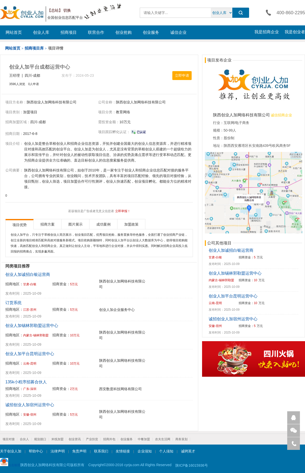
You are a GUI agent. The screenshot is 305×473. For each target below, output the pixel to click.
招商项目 (68, 32)
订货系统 (13, 303)
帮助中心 (36, 451)
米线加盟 (57, 439)
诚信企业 (178, 32)
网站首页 (14, 32)
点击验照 (10, 462)
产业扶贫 (92, 439)
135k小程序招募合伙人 (26, 382)
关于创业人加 (10, 451)
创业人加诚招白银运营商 (27, 274)
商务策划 (181, 439)
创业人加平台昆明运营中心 (29, 354)
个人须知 (166, 451)
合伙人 (24, 439)
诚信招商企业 (281, 115)
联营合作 (96, 32)
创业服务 (151, 32)
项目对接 (9, 439)
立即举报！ (122, 211)
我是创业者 (295, 32)
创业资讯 (75, 439)
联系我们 (101, 451)
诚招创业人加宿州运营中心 (29, 405)
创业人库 (41, 32)
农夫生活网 (162, 439)
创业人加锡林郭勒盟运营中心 (31, 325)
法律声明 (58, 451)
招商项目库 (34, 48)
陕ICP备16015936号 (191, 465)
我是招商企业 (266, 32)
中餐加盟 (144, 439)
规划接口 (40, 439)
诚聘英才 (188, 451)
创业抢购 (123, 32)
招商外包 (109, 439)
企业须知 (145, 451)
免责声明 (79, 451)
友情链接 (123, 451)
